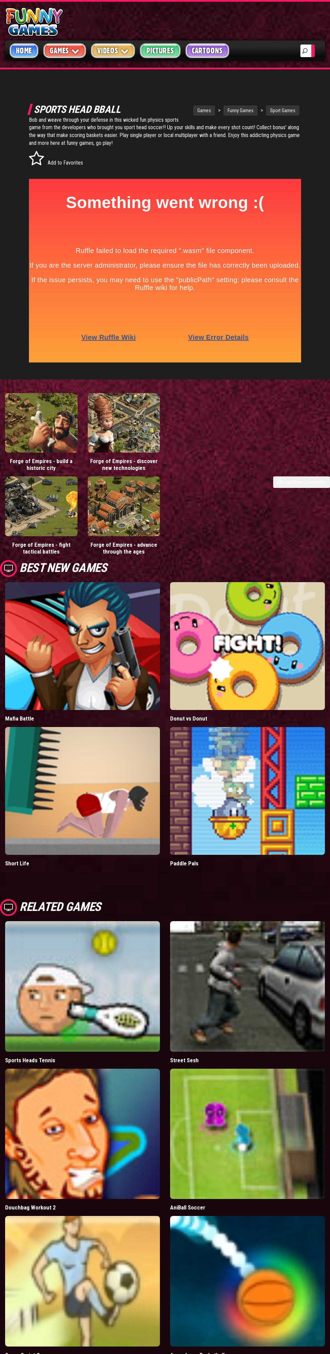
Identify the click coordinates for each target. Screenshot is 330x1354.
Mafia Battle (19, 718)
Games (204, 110)
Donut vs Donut (188, 718)
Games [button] (65, 50)
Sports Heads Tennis (30, 1060)
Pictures (160, 50)
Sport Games (282, 110)
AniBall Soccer (187, 1207)
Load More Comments (302, 482)
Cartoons (207, 50)
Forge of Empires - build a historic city (41, 464)
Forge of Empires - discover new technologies (124, 464)
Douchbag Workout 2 (30, 1207)
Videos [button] (113, 50)
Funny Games (240, 110)
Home (24, 50)
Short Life (17, 863)
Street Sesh (184, 1060)
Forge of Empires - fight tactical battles (41, 548)
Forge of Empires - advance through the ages (123, 548)
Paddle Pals (184, 863)
